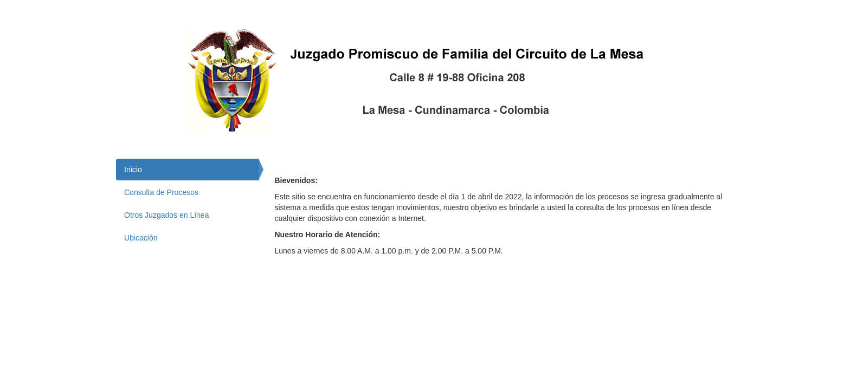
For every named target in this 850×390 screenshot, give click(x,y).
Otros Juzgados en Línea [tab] (166, 215)
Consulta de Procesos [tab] (161, 192)
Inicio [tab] (133, 169)
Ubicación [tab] (140, 237)
